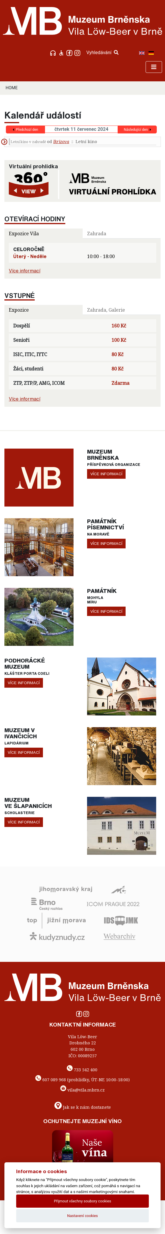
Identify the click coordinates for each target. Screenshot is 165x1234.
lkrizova (61, 141)
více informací (106, 474)
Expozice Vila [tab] (24, 233)
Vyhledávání (102, 52)
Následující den (136, 130)
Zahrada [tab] (96, 233)
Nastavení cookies (82, 1216)
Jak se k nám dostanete (87, 1107)
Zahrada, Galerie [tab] (106, 310)
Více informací (24, 270)
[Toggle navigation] (154, 67)
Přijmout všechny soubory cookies (82, 1201)
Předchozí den (27, 130)
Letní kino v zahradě (28, 141)
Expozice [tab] (19, 310)
